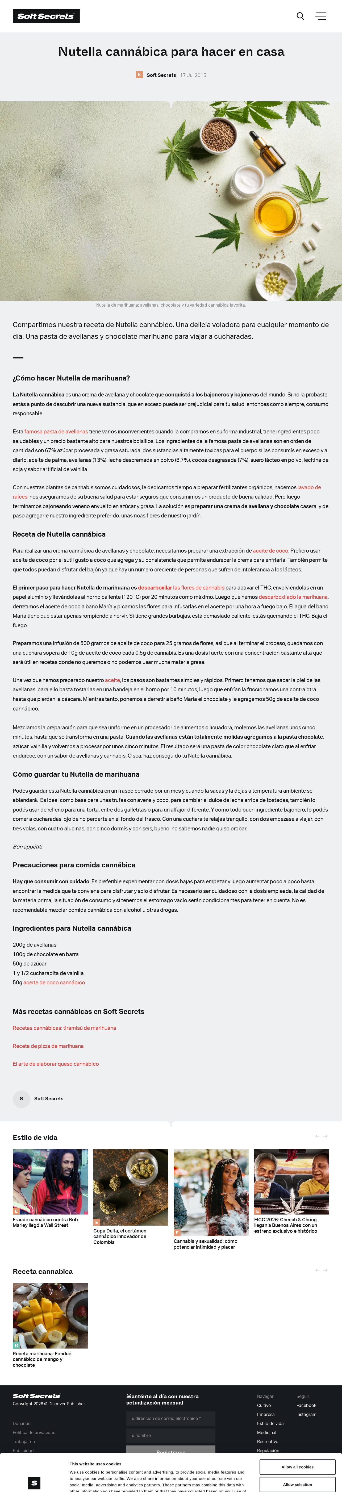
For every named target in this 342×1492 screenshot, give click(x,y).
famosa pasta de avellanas (56, 431)
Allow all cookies (298, 1429)
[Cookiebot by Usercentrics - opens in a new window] (34, 1482)
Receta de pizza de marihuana (48, 1046)
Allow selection (297, 1446)
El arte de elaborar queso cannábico (56, 1064)
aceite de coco (270, 551)
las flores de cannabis (181, 588)
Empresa (266, 1414)
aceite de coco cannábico (54, 982)
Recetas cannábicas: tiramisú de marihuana (64, 1028)
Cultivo (264, 1405)
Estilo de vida (35, 1138)
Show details (279, 1481)
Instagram (306, 1414)
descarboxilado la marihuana (293, 597)
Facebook (306, 1405)
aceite (112, 680)
